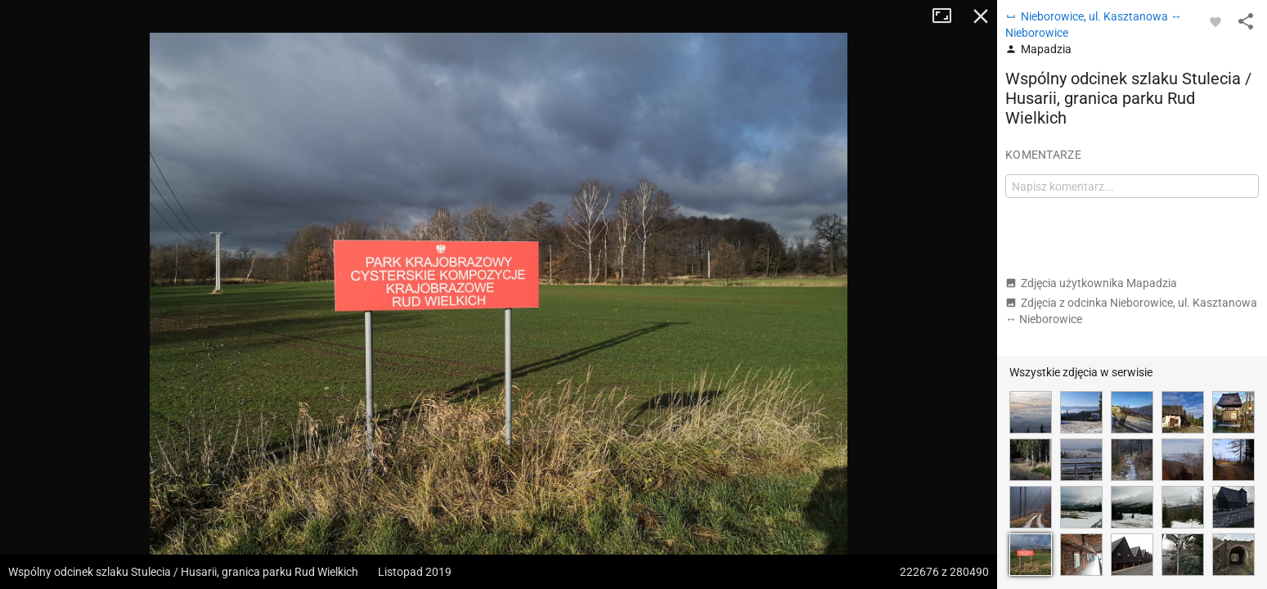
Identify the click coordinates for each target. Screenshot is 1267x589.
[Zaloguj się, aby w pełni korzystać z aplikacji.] (1215, 21)
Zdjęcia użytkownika (1091, 283)
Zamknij (980, 16)
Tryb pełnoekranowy (948, 16)
